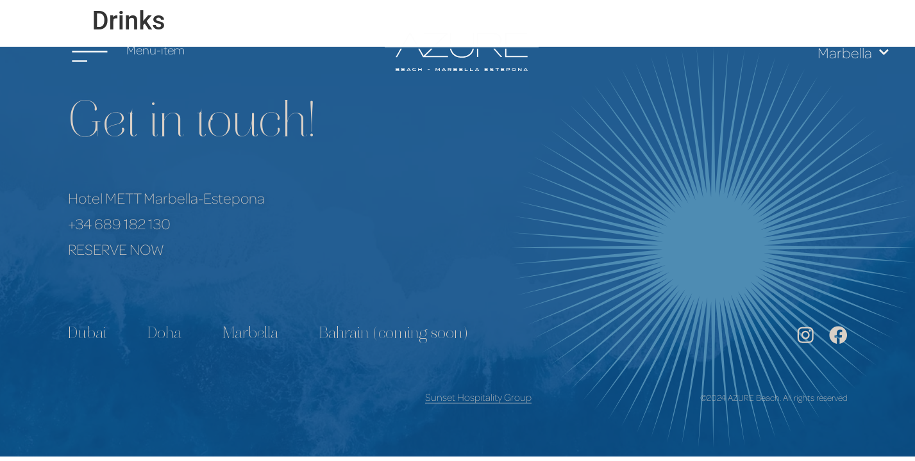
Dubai (87, 334)
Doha (164, 334)
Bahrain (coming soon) (393, 334)
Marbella (853, 52)
